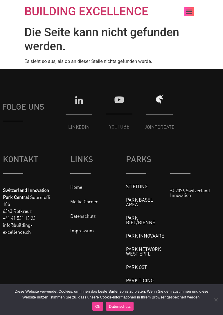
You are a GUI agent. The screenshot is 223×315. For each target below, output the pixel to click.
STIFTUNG (137, 186)
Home (76, 187)
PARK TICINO (140, 280)
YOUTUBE (119, 127)
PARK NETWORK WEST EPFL (143, 251)
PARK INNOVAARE (145, 236)
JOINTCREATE (160, 127)
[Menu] (189, 11)
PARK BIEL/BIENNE (140, 220)
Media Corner (84, 201)
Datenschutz (83, 216)
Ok (97, 306)
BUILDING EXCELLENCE (86, 11)
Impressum (82, 230)
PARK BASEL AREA (139, 202)
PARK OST (136, 267)
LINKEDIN (79, 127)
